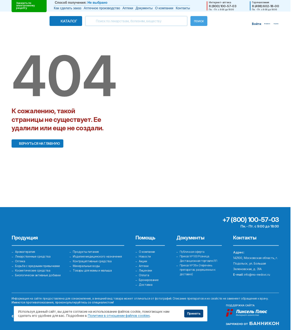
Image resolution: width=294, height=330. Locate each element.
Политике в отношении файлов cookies (119, 316)
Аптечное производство (102, 8)
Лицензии (145, 268)
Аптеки (128, 8)
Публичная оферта (193, 245)
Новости (145, 251)
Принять (192, 313)
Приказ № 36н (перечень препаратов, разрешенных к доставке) (200, 267)
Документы (144, 8)
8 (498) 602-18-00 (265, 6)
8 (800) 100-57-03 (222, 6)
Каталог (60, 21)
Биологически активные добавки (38, 273)
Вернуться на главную (39, 143)
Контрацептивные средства (93, 257)
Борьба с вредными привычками (38, 262)
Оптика (20, 257)
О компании (164, 8)
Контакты (183, 8)
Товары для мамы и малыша (92, 268)
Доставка (146, 284)
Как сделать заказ (67, 8)
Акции (143, 257)
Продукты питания (86, 245)
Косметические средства (34, 268)
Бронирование (149, 279)
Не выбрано (97, 2)
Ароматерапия (25, 245)
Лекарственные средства (34, 251)
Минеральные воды (87, 262)
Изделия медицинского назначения (98, 251)
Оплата (144, 273)
